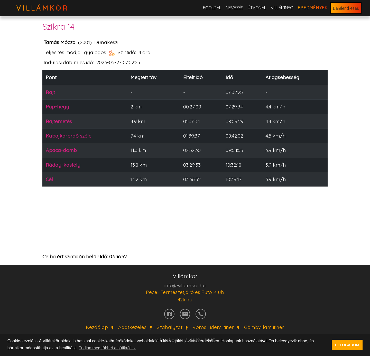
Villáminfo (282, 7)
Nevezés (234, 7)
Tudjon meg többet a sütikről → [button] (107, 348)
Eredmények (313, 7)
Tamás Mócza (60, 42)
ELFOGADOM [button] (347, 345)
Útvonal (257, 7)
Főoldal (212, 7)
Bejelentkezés (346, 8)
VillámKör (42, 8)
